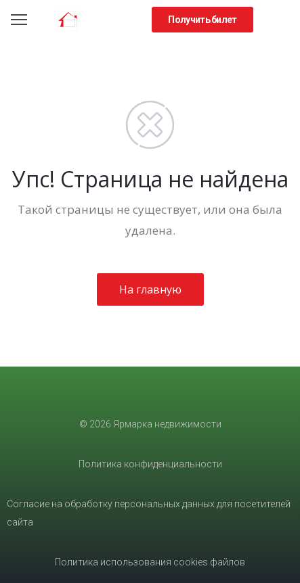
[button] (202, 19)
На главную (150, 289)
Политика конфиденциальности (150, 464)
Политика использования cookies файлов (150, 562)
